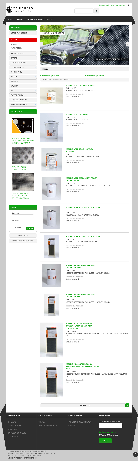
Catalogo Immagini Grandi (49, 76)
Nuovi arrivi (57, 79)
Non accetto (113, 435)
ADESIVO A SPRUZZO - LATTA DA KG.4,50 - (83, 236)
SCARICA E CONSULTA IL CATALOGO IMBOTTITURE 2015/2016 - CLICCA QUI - (23, 140)
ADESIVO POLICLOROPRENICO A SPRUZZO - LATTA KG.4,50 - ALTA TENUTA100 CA (79, 326)
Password (15, 220)
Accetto (104, 435)
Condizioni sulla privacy (107, 432)
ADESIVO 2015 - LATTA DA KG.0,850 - (80, 85)
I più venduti (46, 79)
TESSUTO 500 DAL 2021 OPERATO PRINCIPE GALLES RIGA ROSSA (21, 196)
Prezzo (66, 79)
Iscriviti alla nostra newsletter (109, 421)
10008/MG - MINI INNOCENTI (53, 33)
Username (15, 213)
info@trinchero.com (20, 455)
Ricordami (17, 228)
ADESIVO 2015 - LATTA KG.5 (77, 114)
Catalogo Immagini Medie (94, 76)
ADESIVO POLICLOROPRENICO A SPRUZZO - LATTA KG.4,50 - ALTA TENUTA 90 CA (82, 366)
